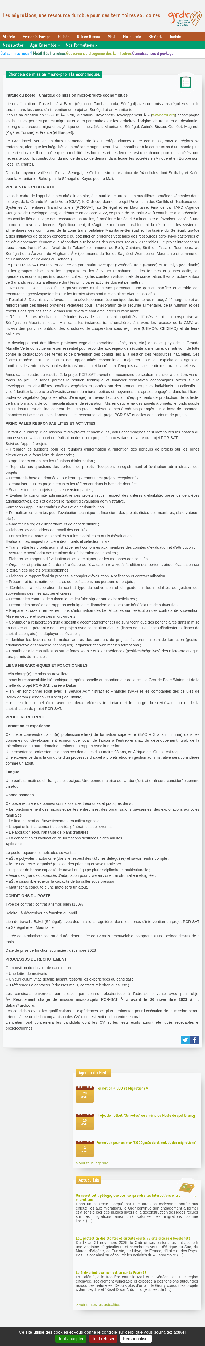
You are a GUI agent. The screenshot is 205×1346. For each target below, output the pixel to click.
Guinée (63, 36)
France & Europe (36, 36)
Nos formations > (81, 45)
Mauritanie (132, 36)
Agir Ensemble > (44, 45)
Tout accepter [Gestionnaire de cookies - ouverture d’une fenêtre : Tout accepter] (71, 1338)
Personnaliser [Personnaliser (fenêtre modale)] (136, 1338)
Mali (111, 36)
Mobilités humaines (49, 53)
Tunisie (175, 36)
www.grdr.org (163, 115)
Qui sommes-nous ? (16, 53)
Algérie (9, 36)
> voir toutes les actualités (98, 1305)
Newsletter (13, 45)
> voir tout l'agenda (92, 1163)
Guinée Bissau (88, 36)
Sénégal (155, 36)
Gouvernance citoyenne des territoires (99, 53)
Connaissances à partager (153, 53)
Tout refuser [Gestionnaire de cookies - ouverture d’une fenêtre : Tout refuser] (103, 1338)
